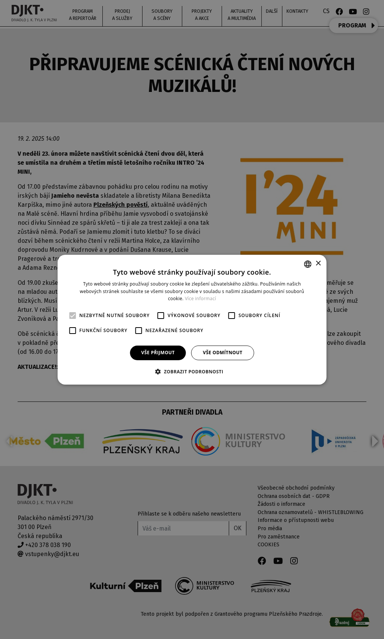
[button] (192, 371)
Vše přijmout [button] (158, 352)
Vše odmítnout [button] (222, 352)
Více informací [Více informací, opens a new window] (200, 298)
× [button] (318, 263)
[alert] (192, 319)
